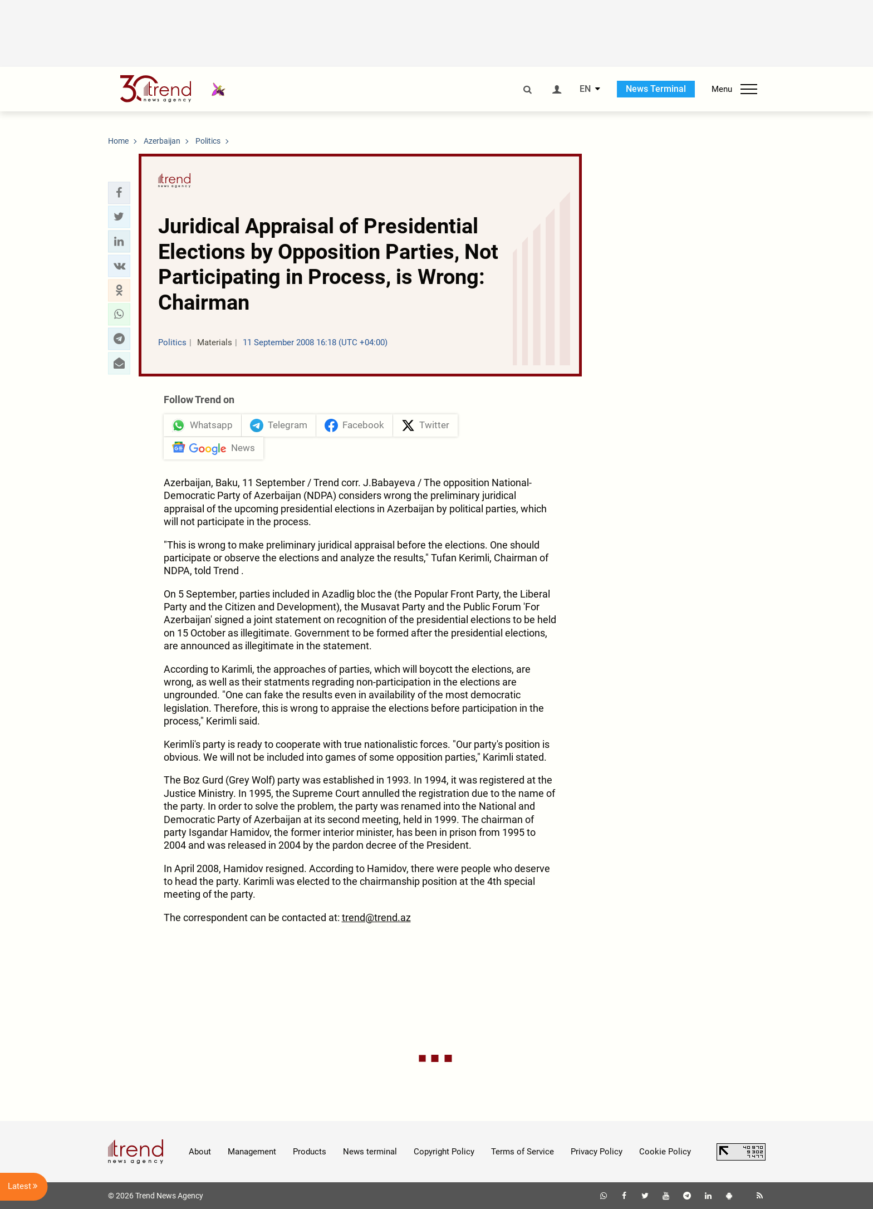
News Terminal (656, 89)
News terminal (370, 1152)
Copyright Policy (444, 1152)
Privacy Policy (596, 1152)
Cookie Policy (665, 1152)
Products (309, 1152)
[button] (119, 192)
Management (252, 1152)
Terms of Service (522, 1152)
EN (585, 89)
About (200, 1152)
